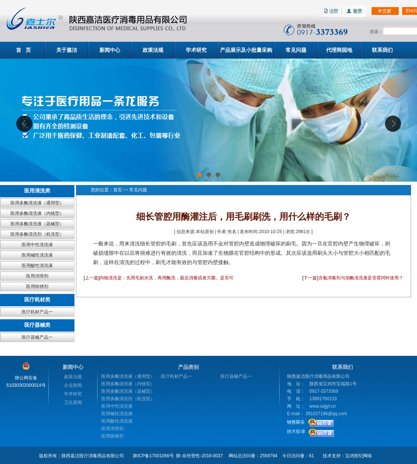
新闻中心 (109, 50)
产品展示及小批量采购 (246, 50)
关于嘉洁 (66, 50)
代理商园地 (339, 50)
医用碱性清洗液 (37, 255)
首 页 (23, 50)
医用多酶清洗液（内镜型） (37, 213)
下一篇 (310, 277)
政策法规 (153, 50)
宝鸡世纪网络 (358, 455)
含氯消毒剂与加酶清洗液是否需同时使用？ (360, 277)
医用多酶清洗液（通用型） (37, 203)
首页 (117, 189)
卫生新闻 (73, 402)
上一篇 (91, 277)
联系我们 (382, 50)
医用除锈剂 (37, 286)
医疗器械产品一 (37, 337)
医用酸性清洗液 (37, 265)
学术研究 (196, 50)
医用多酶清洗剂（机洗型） (37, 234)
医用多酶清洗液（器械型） (37, 223)
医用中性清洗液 (37, 244)
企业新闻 (73, 385)
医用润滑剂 (37, 276)
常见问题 (296, 50)
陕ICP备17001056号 (153, 455)
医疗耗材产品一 (37, 311)
